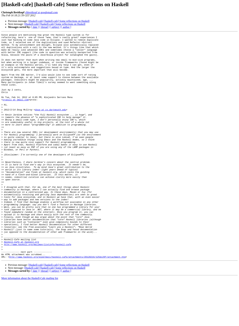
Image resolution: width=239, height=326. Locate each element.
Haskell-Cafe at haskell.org (21, 283)
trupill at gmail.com (16, 113)
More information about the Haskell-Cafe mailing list (29, 323)
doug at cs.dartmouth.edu (50, 125)
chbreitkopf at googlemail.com (41, 12)
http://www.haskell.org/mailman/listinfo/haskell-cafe (37, 286)
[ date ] (35, 27)
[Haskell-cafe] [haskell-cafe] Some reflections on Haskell (58, 21)
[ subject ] (55, 27)
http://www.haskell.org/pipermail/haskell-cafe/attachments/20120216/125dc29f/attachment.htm (67, 301)
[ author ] (66, 27)
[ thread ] (44, 27)
